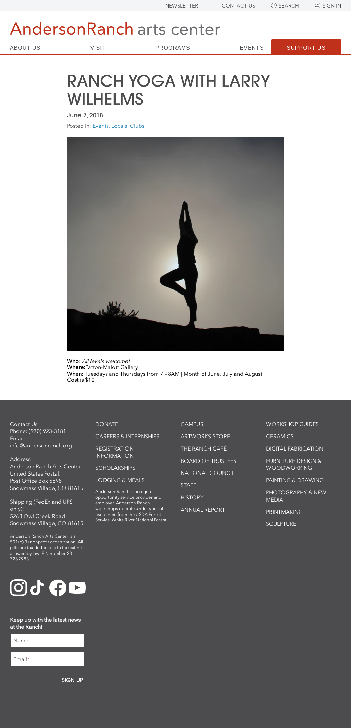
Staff (188, 485)
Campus (192, 423)
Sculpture (281, 523)
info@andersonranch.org (41, 445)
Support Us (306, 48)
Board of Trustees (209, 460)
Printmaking (284, 511)
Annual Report (203, 509)
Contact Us (238, 6)
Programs (172, 48)
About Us (25, 48)
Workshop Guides (292, 423)
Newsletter (181, 6)
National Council (207, 472)
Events (252, 48)
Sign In (332, 6)
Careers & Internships (127, 436)
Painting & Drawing (295, 480)
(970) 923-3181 (47, 431)
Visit (98, 48)
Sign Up (72, 680)
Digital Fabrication (294, 448)
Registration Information (114, 452)
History (192, 497)
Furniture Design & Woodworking (294, 464)
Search (289, 6)
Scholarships (115, 467)
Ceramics (280, 436)
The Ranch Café (204, 448)
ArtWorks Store (205, 436)
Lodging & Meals (120, 480)
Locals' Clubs (127, 125)
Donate (106, 423)
